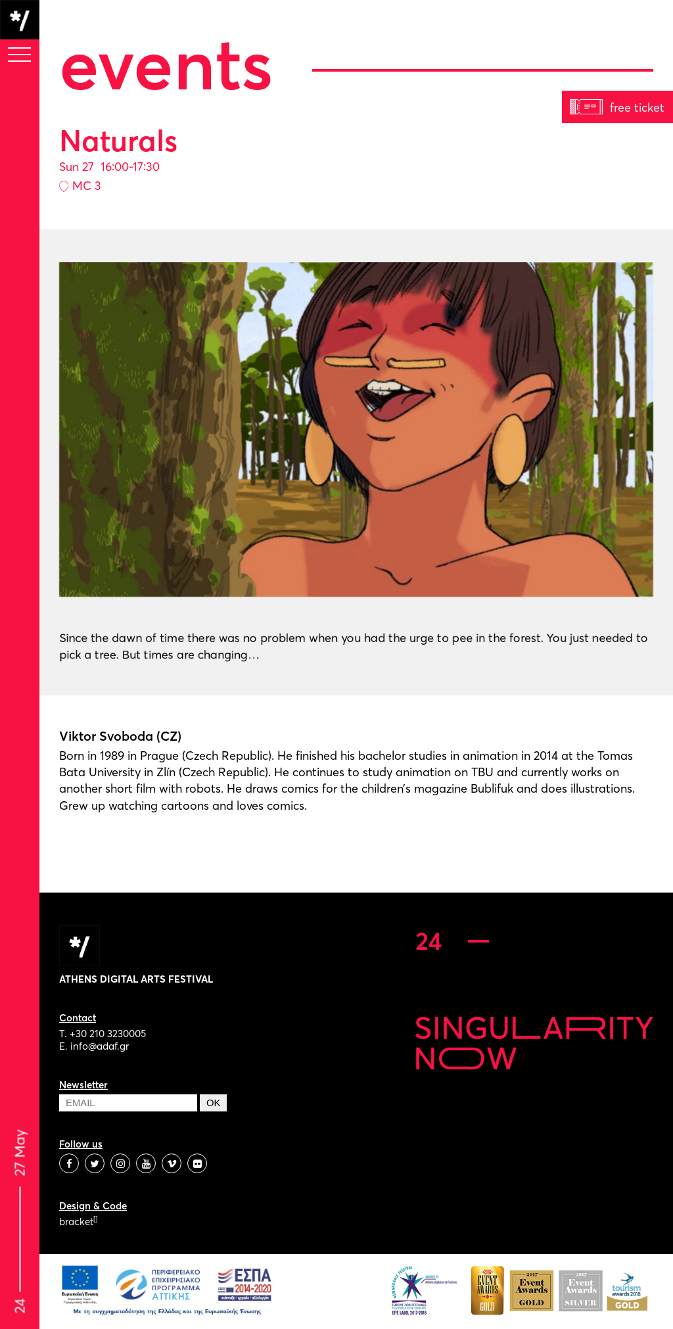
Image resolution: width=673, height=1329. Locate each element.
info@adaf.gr (99, 1046)
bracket (78, 1221)
